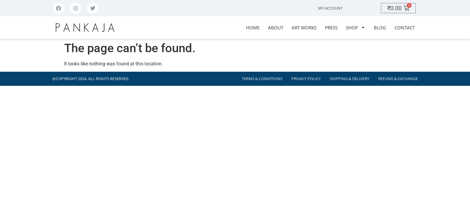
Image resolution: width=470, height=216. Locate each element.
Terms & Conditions (262, 78)
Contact (404, 27)
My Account (330, 8)
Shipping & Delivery (349, 78)
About (275, 27)
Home (253, 27)
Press (331, 27)
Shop (355, 27)
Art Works (304, 27)
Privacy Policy (306, 78)
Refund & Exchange (398, 78)
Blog (380, 27)
